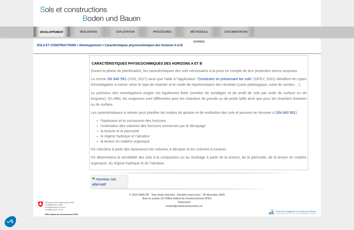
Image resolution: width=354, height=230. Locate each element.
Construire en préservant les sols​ (224, 79)
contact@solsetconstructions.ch (184, 205)
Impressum (184, 202)
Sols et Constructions (56, 45)
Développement (90, 45)
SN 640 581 (116, 79)
